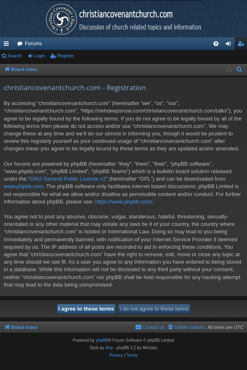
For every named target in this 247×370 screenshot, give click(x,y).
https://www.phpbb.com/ (123, 201)
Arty (109, 347)
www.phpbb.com (23, 186)
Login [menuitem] (230, 45)
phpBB (102, 340)
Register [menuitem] (242, 45)
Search (14, 55)
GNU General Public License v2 (68, 179)
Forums (33, 44)
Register (65, 55)
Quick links (7, 45)
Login (39, 55)
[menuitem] (216, 43)
